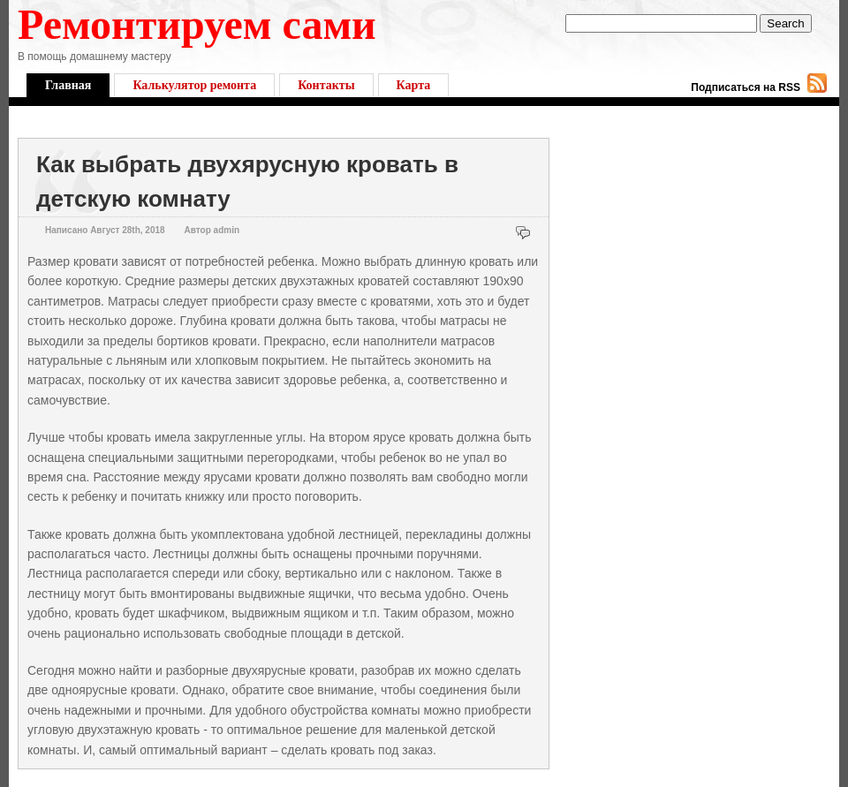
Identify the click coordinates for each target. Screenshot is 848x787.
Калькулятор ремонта (194, 85)
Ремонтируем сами (197, 24)
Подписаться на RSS (745, 87)
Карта (414, 85)
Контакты (326, 85)
